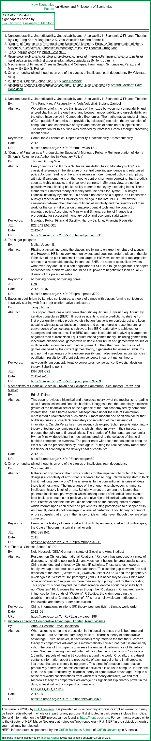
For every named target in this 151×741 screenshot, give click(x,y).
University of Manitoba (38, 23)
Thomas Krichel (49, 737)
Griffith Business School (75, 730)
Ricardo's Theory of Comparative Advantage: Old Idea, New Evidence (56, 85)
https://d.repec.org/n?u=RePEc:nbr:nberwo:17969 (66, 699)
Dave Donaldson (67, 626)
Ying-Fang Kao (22, 40)
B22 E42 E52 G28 (43, 225)
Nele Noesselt (72, 81)
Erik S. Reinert (34, 68)
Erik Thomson (11, 23)
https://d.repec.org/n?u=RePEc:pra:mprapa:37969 (66, 381)
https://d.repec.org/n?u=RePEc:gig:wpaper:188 (64, 616)
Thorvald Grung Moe (103, 48)
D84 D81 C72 (40, 371)
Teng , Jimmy (104, 60)
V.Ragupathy (44, 40)
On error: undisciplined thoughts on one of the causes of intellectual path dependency (67, 72)
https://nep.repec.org (94, 717)
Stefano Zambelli (92, 40)
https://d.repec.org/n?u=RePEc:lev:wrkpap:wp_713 (66, 235)
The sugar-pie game (22, 52)
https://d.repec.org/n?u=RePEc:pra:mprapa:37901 (66, 294)
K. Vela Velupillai (66, 40)
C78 (34, 284)
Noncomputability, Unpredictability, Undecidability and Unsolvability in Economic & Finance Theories (77, 35)
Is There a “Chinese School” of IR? (32, 81)
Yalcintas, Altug (41, 468)
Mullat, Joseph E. (54, 52)
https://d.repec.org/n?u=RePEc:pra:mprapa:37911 (66, 542)
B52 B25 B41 (40, 532)
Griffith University (109, 730)
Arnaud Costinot (122, 85)
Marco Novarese (44, 721)
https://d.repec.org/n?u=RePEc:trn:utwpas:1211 (64, 148)
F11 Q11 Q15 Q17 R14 (47, 689)
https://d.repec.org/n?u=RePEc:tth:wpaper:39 (62, 459)
